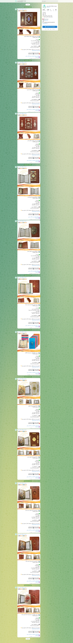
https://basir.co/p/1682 (36, 265)
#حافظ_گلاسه (37, 109)
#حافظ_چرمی (33, 109)
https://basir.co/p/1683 (36, 211)
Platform (53, 29)
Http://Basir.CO (44, 23)
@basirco (48, 7)
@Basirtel (46, 20)
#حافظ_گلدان (38, 160)
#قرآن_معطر (38, 325)
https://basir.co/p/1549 (36, 575)
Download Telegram (50, 26)
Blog (48, 29)
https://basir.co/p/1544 (36, 524)
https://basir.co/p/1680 (36, 50)
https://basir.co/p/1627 (36, 628)
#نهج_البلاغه (38, 216)
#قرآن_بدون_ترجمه (33, 325)
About (46, 29)
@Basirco (37, 57)
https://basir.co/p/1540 (36, 420)
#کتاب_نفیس (29, 109)
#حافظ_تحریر (38, 372)
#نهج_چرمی (34, 216)
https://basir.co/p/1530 (36, 471)
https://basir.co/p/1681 (36, 103)
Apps (50, 29)
